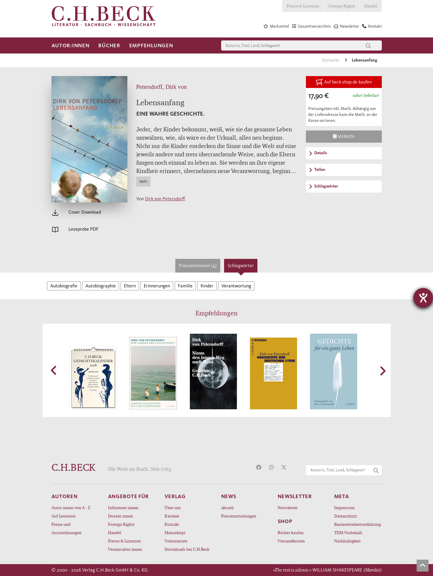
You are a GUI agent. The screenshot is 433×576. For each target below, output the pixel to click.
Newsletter (288, 507)
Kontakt (172, 524)
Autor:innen (70, 45)
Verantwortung (236, 286)
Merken (343, 136)
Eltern (130, 286)
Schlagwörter (241, 265)
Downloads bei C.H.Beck (187, 549)
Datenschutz (345, 515)
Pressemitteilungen (238, 515)
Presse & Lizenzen (303, 5)
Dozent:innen (120, 515)
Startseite (331, 60)
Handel (370, 5)
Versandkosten (291, 540)
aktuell (227, 507)
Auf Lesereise (63, 515)
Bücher (109, 45)
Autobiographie (100, 286)
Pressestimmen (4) (198, 265)
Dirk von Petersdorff (165, 199)
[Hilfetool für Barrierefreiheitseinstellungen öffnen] (423, 298)
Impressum (344, 507)
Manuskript (175, 532)
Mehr (143, 181)
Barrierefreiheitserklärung (357, 524)
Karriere (172, 515)
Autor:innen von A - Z (70, 507)
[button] (54, 370)
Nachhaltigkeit (347, 540)
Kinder (207, 286)
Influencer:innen (123, 507)
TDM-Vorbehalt (348, 532)
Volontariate (176, 540)
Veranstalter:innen (125, 549)
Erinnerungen (157, 286)
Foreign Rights (342, 5)
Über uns (173, 507)
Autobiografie (63, 286)
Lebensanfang (364, 60)
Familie (185, 286)
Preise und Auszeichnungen (66, 528)
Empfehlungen (151, 45)
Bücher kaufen (291, 532)
